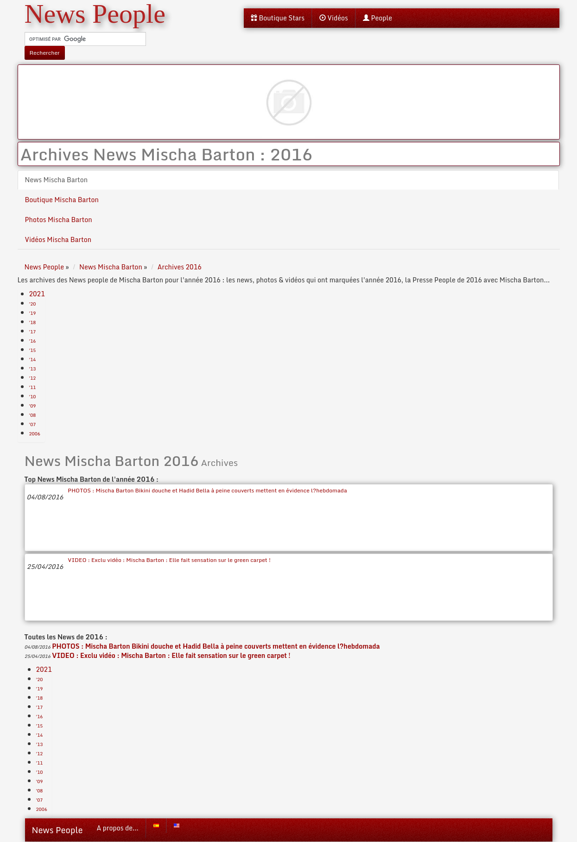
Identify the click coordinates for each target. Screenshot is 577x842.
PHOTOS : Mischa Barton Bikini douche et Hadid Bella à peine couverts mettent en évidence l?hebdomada (207, 490)
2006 (34, 433)
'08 (32, 415)
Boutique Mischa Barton (62, 199)
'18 (32, 322)
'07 (32, 424)
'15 (32, 350)
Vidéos (333, 18)
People (377, 18)
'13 (32, 368)
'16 (32, 340)
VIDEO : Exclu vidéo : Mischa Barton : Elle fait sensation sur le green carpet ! (169, 559)
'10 (32, 396)
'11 (32, 387)
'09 (32, 405)
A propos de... (118, 828)
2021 (37, 293)
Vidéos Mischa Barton (58, 239)
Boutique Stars (277, 18)
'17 (32, 331)
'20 (32, 303)
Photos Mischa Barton (58, 219)
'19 (32, 313)
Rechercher (45, 52)
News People (57, 830)
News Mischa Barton (56, 179)
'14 (32, 359)
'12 (32, 378)
